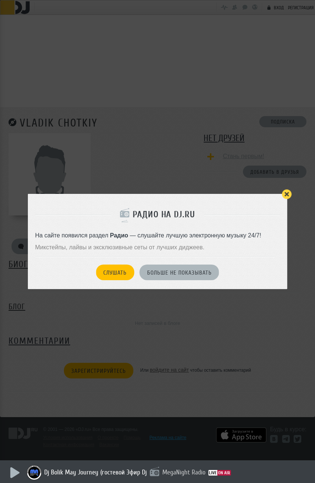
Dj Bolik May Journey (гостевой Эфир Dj (96, 472)
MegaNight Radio (185, 472)
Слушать (115, 272)
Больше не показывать (179, 272)
